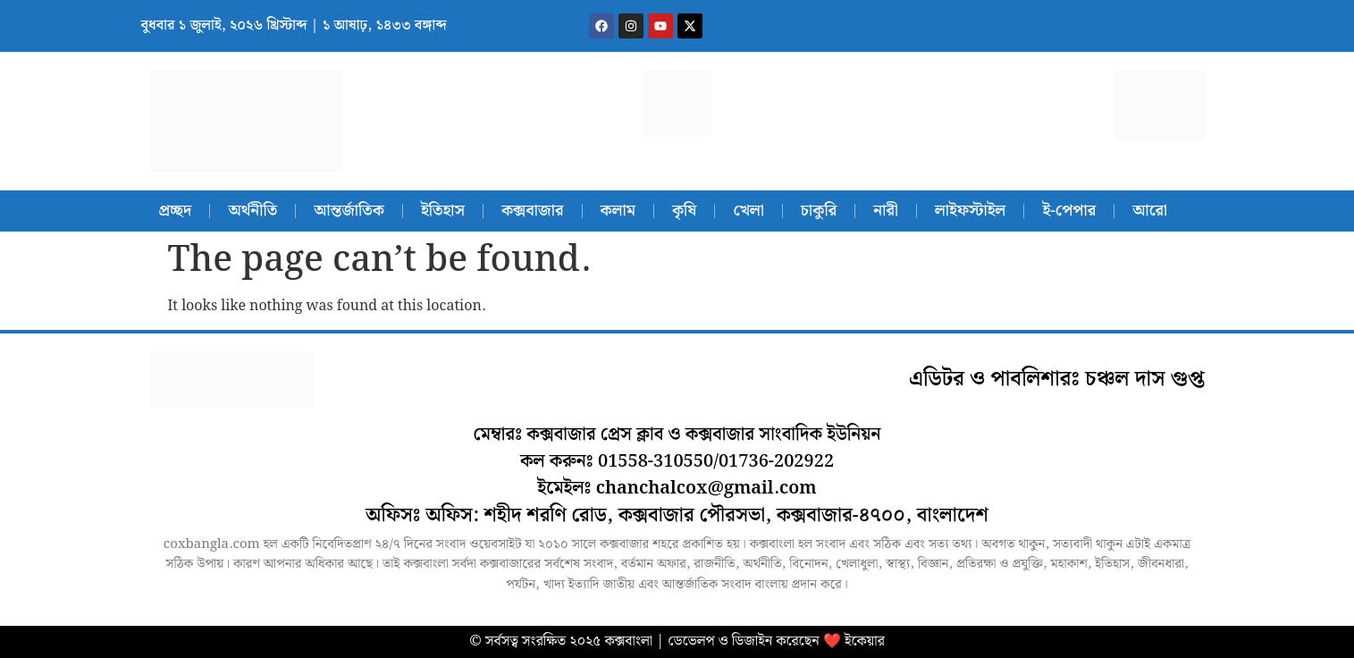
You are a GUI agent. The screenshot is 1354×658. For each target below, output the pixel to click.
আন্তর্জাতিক (349, 211)
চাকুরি (819, 211)
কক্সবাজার (532, 211)
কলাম (618, 211)
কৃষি (684, 211)
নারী (885, 211)
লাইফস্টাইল (970, 211)
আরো (1149, 211)
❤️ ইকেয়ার (854, 641)
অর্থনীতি (252, 211)
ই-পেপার (1069, 211)
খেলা (748, 211)
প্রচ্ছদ (175, 211)
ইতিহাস (443, 211)
